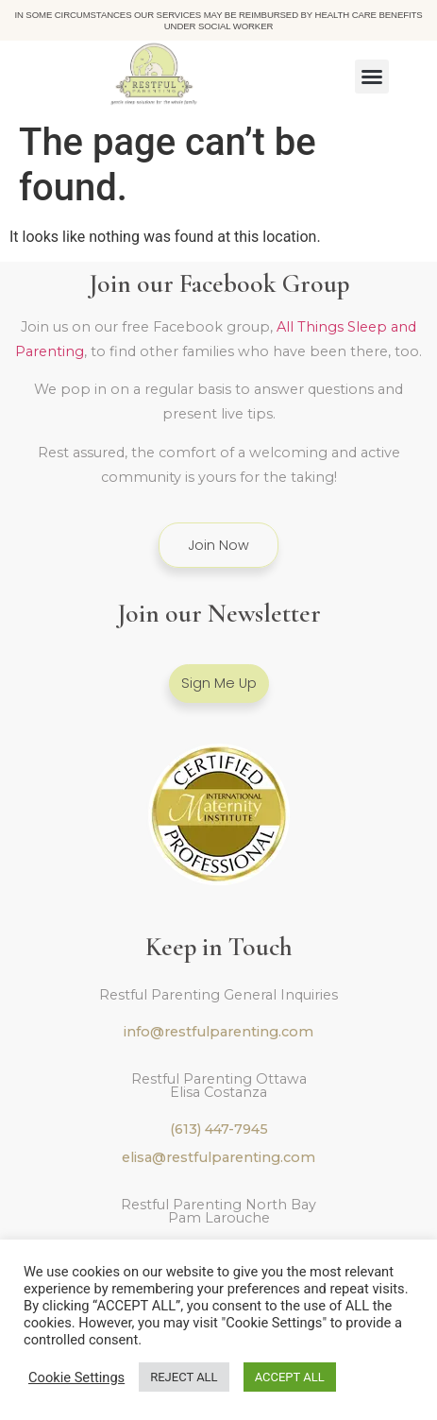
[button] (372, 77)
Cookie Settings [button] (76, 1377)
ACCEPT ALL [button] (290, 1377)
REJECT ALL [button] (183, 1377)
